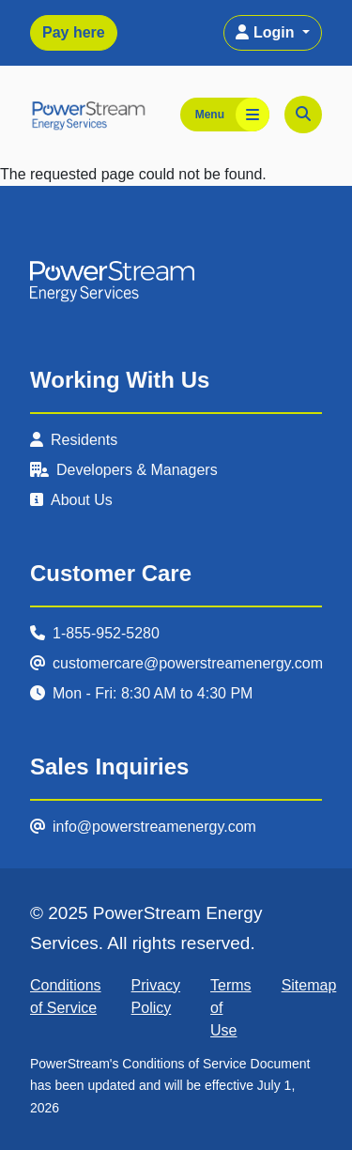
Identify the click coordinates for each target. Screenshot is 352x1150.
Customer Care (110, 573)
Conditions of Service (65, 996)
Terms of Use (231, 1007)
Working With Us (119, 379)
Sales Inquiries (109, 766)
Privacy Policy (155, 996)
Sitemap (309, 985)
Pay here (73, 32)
